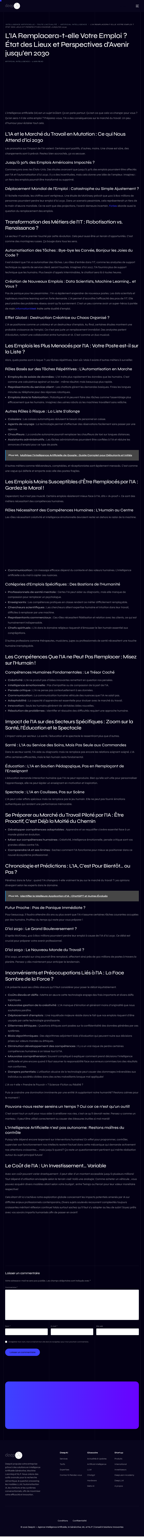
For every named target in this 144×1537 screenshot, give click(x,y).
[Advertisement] (72, 88)
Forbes (113, 205)
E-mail (54, 1326)
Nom (7, 1326)
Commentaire (11, 1287)
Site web (99, 1326)
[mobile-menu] (136, 6)
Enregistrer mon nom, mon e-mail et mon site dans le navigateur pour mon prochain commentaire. (49, 1342)
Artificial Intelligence (17, 61)
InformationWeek (26, 308)
